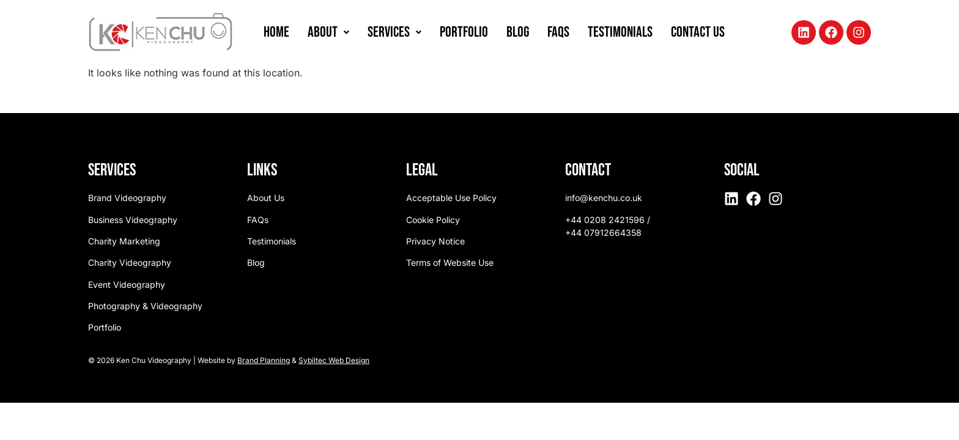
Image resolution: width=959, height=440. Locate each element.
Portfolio (464, 32)
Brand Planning (263, 360)
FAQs (558, 32)
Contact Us (698, 32)
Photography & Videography (145, 306)
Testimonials (620, 32)
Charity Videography (129, 262)
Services (394, 32)
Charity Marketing (124, 241)
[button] (328, 32)
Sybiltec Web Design (333, 360)
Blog (517, 32)
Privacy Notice (435, 241)
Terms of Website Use (450, 262)
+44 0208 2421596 (605, 220)
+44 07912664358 (603, 232)
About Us (265, 198)
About (328, 32)
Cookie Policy (433, 220)
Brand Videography (127, 198)
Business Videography (132, 220)
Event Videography (126, 284)
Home (276, 32)
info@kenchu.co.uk (603, 198)
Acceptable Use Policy (451, 198)
